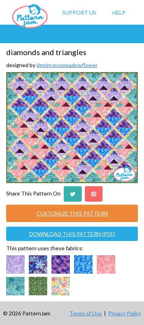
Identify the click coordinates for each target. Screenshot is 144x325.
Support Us (79, 12)
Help (119, 12)
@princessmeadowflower (67, 65)
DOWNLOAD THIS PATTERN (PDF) (72, 234)
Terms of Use (86, 313)
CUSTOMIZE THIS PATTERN (72, 213)
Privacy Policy (124, 313)
